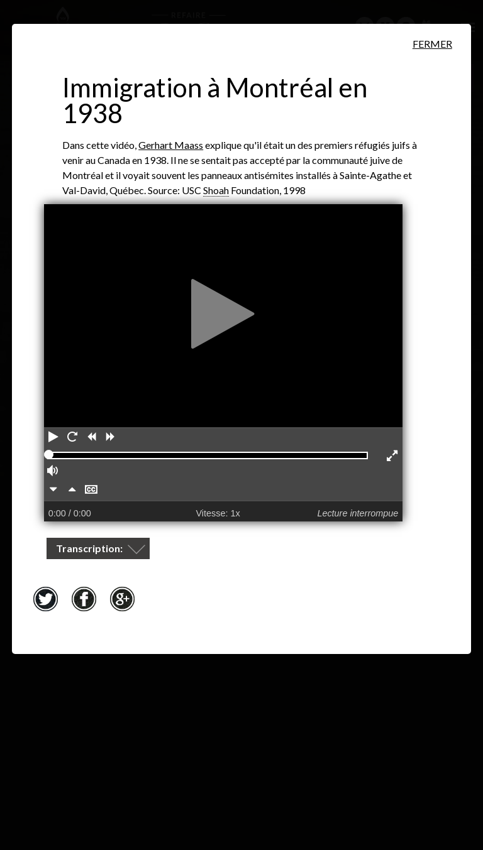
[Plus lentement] (53, 490)
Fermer (432, 44)
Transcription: (90, 548)
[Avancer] (110, 437)
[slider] (48, 454)
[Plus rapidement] (72, 490)
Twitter (45, 598)
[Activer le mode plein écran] (393, 456)
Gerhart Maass (170, 145)
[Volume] (53, 471)
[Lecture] (53, 437)
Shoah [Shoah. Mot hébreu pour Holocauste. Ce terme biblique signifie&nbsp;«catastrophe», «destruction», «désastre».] (216, 190)
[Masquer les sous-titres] (91, 490)
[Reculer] (91, 437)
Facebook (83, 598)
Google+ (122, 598)
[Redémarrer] (72, 437)
